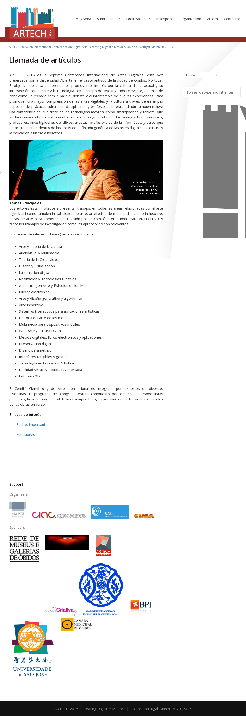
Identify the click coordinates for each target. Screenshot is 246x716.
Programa (82, 18)
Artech (212, 18)
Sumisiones (108, 18)
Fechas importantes (33, 424)
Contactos (232, 18)
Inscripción (165, 18)
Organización (190, 18)
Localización (138, 18)
